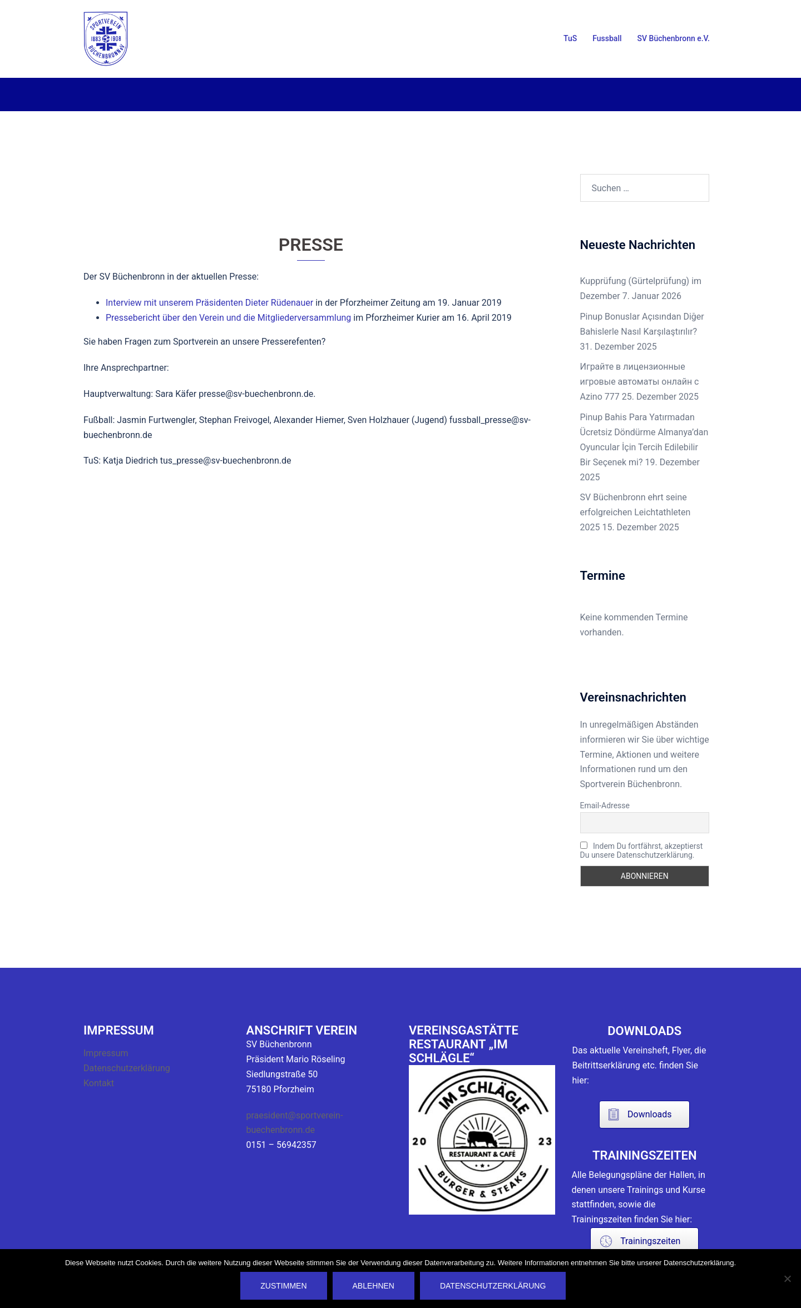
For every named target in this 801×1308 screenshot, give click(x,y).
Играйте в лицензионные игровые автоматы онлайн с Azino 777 (639, 381)
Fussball (606, 38)
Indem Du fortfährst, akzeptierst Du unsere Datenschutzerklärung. (641, 850)
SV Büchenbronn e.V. (673, 38)
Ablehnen (373, 1285)
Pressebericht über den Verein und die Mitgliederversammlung (228, 317)
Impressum (105, 1053)
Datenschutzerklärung (126, 1068)
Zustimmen (284, 1285)
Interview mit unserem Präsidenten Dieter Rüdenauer (209, 302)
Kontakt (98, 1083)
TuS (570, 38)
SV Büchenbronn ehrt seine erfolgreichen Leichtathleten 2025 (635, 512)
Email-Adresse (605, 805)
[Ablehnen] (787, 1278)
